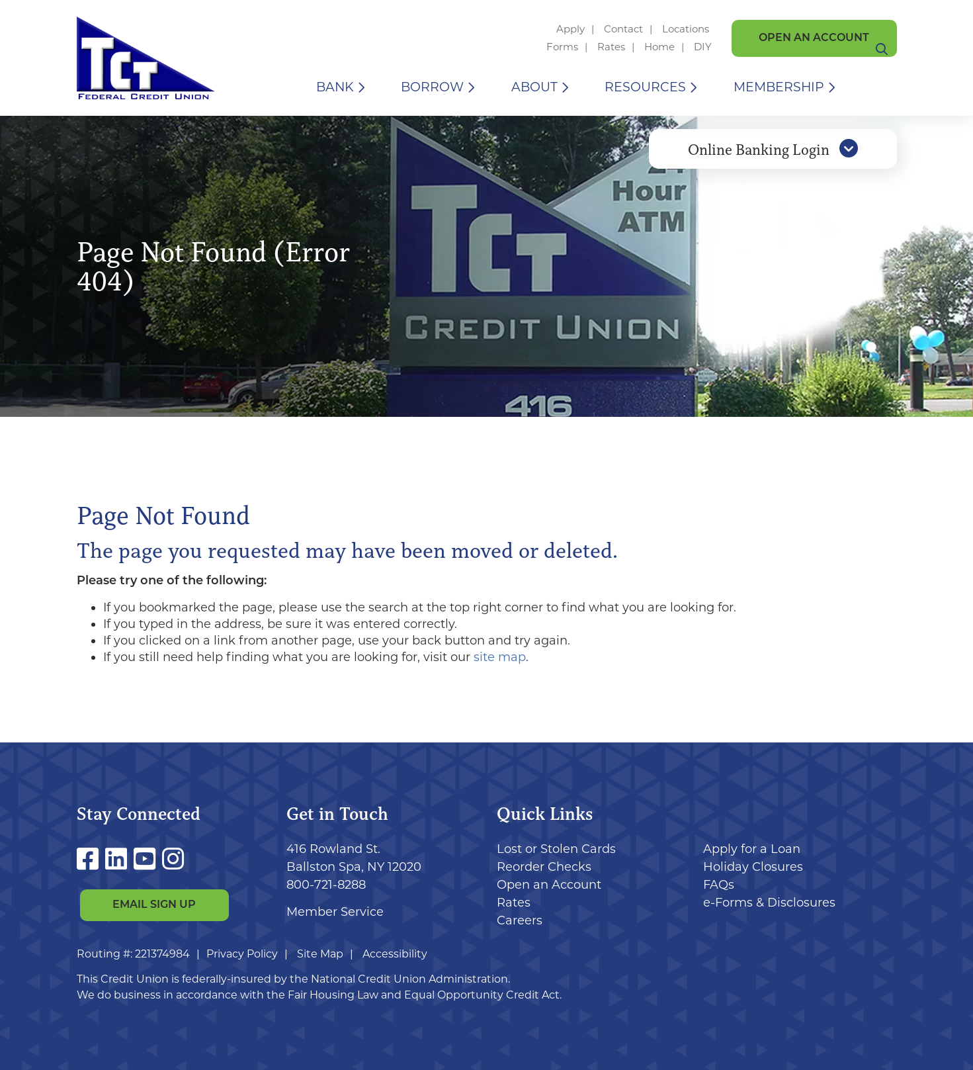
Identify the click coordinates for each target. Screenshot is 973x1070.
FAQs (718, 884)
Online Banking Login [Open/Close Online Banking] (773, 161)
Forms (562, 46)
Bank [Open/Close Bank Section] (335, 87)
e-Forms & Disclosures (769, 902)
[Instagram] (173, 859)
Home (659, 46)
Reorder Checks (544, 867)
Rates (611, 46)
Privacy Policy (242, 954)
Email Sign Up (154, 906)
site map (500, 657)
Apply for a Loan (751, 849)
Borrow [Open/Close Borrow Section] (432, 87)
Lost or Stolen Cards (556, 849)
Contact (623, 28)
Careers (519, 920)
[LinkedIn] (119, 859)
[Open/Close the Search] (881, 87)
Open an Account (814, 38)
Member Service (335, 912)
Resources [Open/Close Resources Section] (645, 87)
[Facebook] (91, 859)
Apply (570, 28)
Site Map (320, 954)
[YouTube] (148, 859)
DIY (703, 46)
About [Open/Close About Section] (534, 87)
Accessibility (394, 954)
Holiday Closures (753, 867)
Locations (687, 28)
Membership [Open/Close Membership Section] (779, 87)
